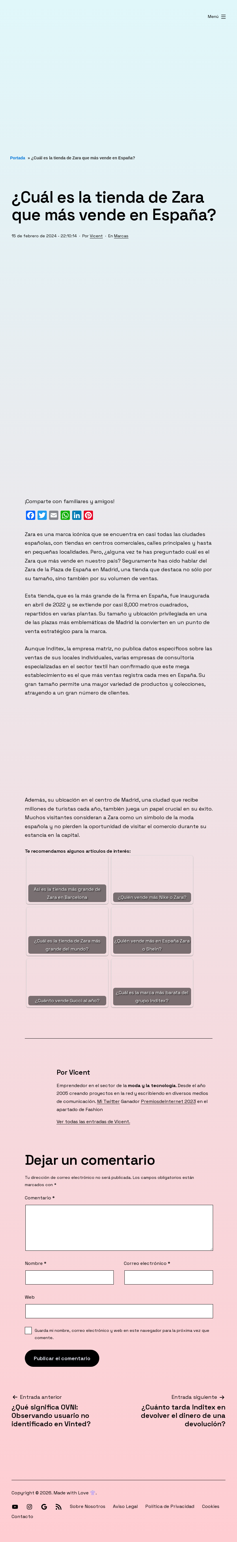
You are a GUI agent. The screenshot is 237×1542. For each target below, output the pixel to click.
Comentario (40, 1198)
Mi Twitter (108, 1101)
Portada (17, 158)
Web (30, 1297)
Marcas (121, 235)
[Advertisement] (118, 87)
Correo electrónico (147, 1263)
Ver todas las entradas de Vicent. (93, 1122)
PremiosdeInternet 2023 (168, 1101)
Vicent (96, 235)
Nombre (35, 1263)
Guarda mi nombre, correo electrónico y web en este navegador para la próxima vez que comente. (122, 1334)
